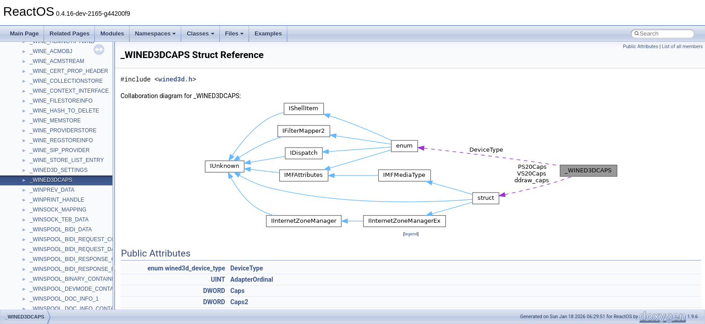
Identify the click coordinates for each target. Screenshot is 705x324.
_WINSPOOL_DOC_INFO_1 (64, 299)
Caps (237, 290)
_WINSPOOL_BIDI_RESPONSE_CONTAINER (86, 259)
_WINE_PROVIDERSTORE (63, 130)
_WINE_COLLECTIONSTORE (66, 81)
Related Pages (69, 33)
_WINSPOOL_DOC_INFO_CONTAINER (78, 309)
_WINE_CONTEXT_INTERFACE (69, 91)
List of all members (682, 47)
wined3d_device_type (195, 268)
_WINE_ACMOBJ (51, 51)
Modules (112, 33)
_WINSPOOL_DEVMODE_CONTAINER (78, 289)
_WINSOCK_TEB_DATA (59, 219)
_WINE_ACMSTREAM (57, 61)
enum (155, 268)
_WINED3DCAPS (51, 180)
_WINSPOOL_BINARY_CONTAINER (74, 279)
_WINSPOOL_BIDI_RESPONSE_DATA (77, 269)
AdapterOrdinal (251, 279)
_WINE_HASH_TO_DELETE (64, 111)
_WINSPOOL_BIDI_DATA (61, 229)
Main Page (24, 33)
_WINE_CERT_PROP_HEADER (69, 71)
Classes (200, 33)
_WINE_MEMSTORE (55, 120)
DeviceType (246, 268)
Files (234, 33)
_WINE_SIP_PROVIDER (59, 150)
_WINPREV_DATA (52, 190)
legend (410, 233)
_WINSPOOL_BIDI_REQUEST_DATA (75, 249)
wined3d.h (175, 79)
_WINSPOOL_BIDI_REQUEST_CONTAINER (84, 239)
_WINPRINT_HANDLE (57, 200)
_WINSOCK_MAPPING (58, 210)
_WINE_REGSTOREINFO (61, 140)
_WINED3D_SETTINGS (59, 170)
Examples (268, 33)
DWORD (214, 290)
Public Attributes (640, 47)
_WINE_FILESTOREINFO (61, 101)
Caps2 (239, 302)
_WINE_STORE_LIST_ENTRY (67, 160)
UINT (218, 279)
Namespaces (155, 33)
